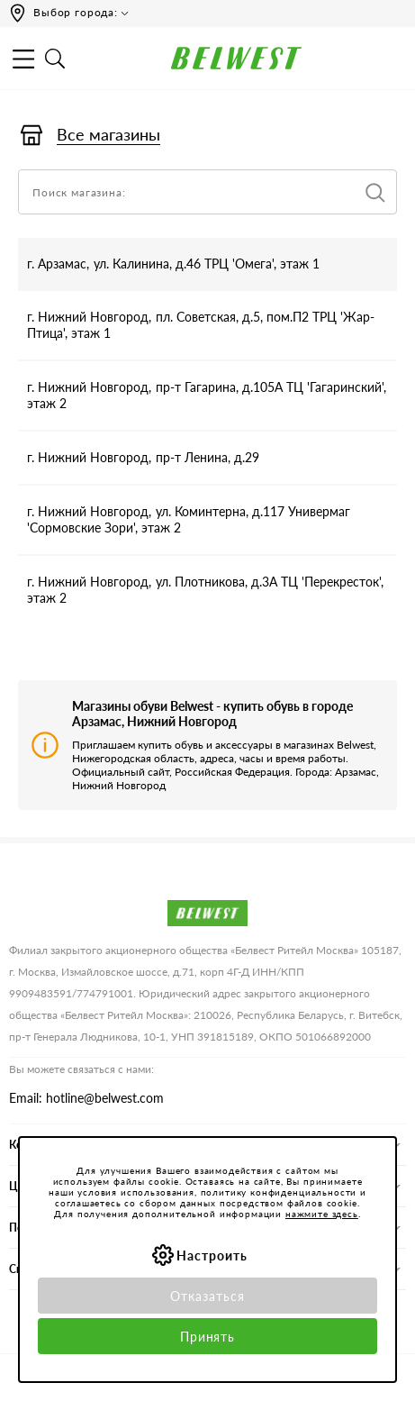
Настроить (212, 1255)
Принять (208, 1336)
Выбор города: (75, 12)
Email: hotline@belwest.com (86, 1097)
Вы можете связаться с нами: (81, 1069)
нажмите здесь (321, 1213)
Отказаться (207, 1296)
